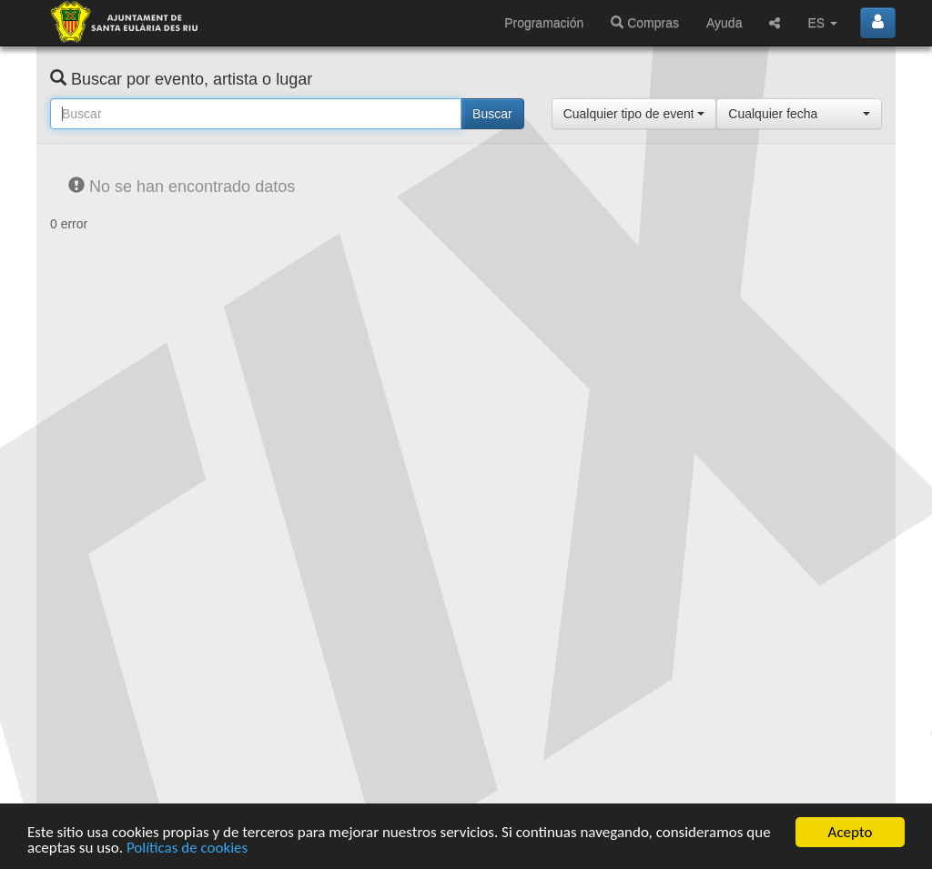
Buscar (492, 113)
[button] (634, 113)
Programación (543, 22)
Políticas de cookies (187, 848)
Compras (645, 22)
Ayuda (724, 22)
